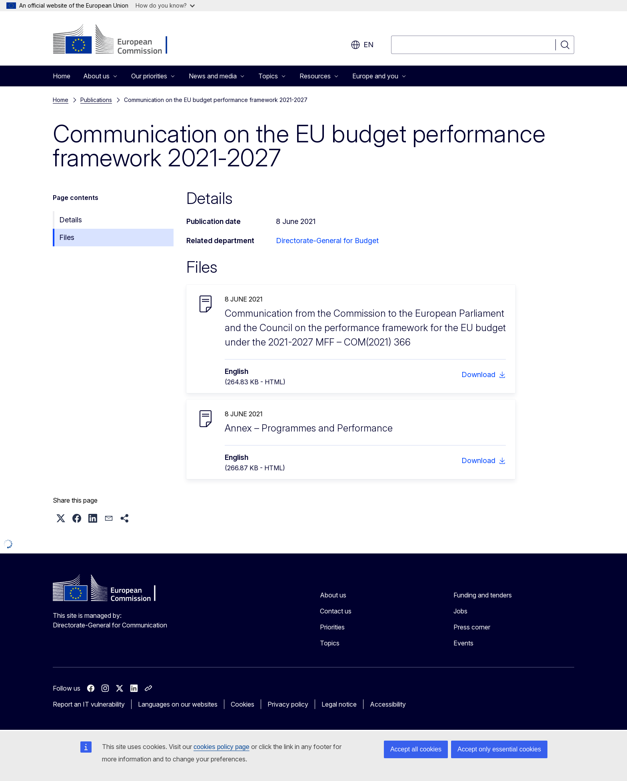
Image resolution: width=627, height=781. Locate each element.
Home (61, 76)
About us (333, 595)
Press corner (471, 627)
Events (463, 643)
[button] (60, 518)
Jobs (460, 611)
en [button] (362, 45)
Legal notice (339, 704)
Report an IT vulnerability (89, 704)
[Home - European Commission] (117, 40)
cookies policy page (222, 746)
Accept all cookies (415, 749)
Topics (329, 643)
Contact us (335, 611)
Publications (96, 99)
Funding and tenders (482, 595)
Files (66, 237)
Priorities (332, 627)
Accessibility (388, 704)
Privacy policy (288, 704)
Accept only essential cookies (499, 749)
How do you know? (165, 5)
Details (70, 220)
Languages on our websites (178, 704)
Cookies (242, 704)
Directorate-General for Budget (327, 240)
